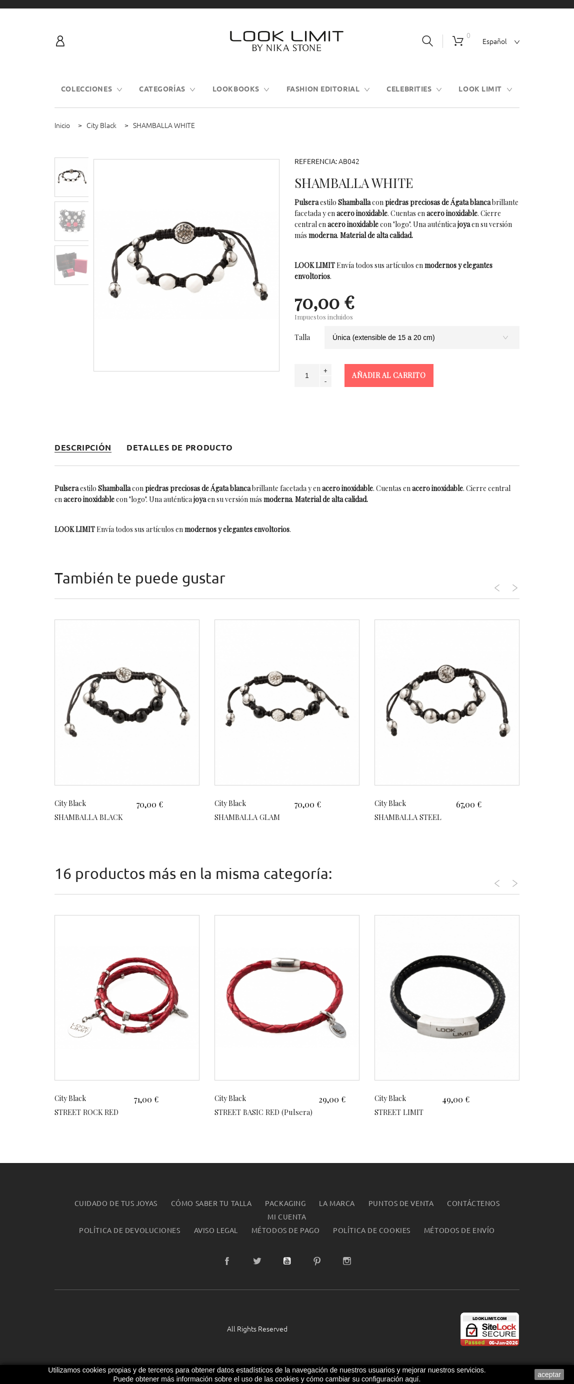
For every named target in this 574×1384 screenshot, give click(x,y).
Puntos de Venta (401, 1216)
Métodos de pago (286, 1242)
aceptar (549, 1374)
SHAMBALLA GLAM (250, 817)
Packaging (285, 1216)
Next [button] (503, 581)
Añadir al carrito (389, 375)
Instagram (347, 1273)
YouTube (287, 1273)
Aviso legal (216, 1242)
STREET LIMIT (401, 1111)
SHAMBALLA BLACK (92, 817)
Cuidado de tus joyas (116, 1216)
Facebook (227, 1273)
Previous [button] (475, 581)
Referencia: (315, 162)
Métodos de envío (459, 1242)
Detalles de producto (179, 448)
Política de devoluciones (129, 1242)
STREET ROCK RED (90, 1111)
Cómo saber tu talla (211, 1216)
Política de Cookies (371, 1242)
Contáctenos (473, 1216)
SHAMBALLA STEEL (411, 817)
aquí (411, 1379)
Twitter (257, 1273)
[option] (71, 177)
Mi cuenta (287, 1229)
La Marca (336, 1216)
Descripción (83, 448)
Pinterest (317, 1273)
